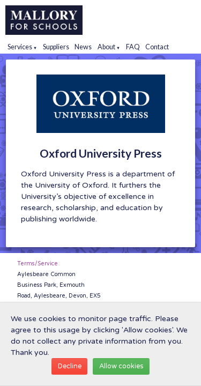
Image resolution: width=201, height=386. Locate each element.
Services (22, 47)
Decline (69, 366)
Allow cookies (121, 366)
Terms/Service (37, 263)
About (109, 47)
